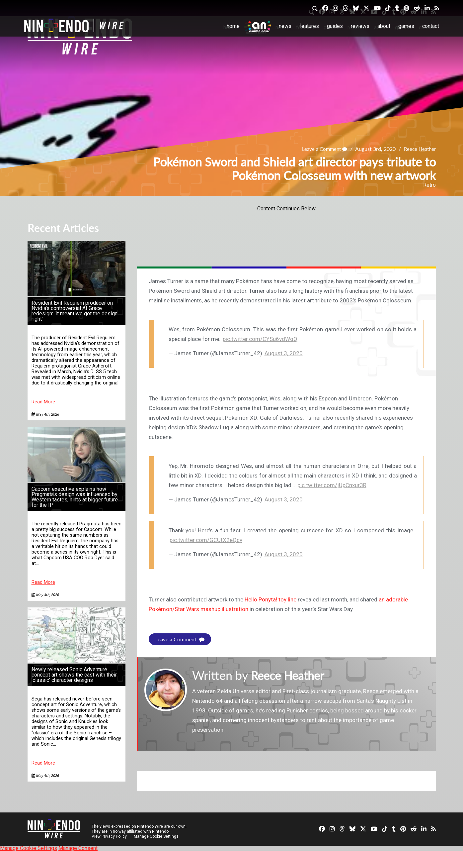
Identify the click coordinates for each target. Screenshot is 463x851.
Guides (335, 26)
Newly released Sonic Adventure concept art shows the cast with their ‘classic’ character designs (74, 674)
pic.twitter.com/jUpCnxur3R (331, 485)
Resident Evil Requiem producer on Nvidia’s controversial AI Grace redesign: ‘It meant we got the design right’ (74, 311)
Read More (43, 402)
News (285, 26)
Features (309, 26)
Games (406, 26)
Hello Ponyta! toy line (270, 599)
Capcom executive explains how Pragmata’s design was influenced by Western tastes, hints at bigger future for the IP (75, 497)
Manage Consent (78, 848)
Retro (429, 185)
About (383, 26)
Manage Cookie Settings (156, 836)
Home (233, 26)
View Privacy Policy (109, 836)
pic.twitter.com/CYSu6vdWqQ (260, 339)
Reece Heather (419, 149)
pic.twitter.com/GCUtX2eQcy (206, 540)
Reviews (360, 26)
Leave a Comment (321, 149)
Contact (430, 26)
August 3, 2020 (284, 353)
